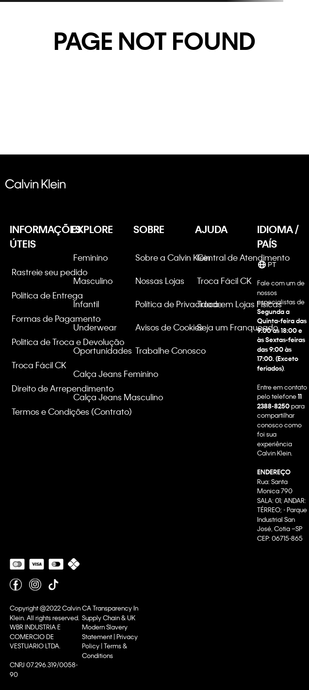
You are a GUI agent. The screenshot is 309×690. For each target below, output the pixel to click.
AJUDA (211, 229)
